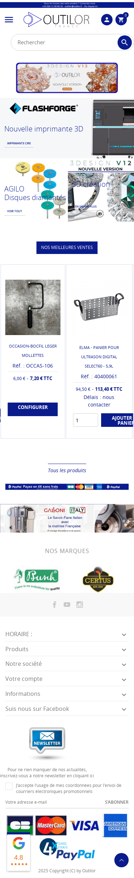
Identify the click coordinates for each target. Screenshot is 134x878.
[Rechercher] (72, 42)
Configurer (33, 407)
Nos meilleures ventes (67, 247)
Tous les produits (67, 470)
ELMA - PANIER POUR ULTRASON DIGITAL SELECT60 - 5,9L (99, 357)
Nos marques (67, 557)
